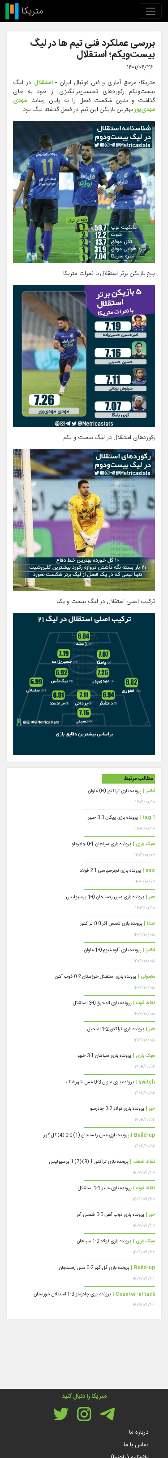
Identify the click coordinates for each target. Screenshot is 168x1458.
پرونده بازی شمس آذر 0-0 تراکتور (117, 923)
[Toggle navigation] (151, 11)
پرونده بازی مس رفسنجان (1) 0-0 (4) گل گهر (99, 1135)
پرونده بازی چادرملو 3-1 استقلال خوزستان (94, 1294)
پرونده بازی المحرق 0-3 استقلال (114, 1003)
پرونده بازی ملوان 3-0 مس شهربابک (110, 1082)
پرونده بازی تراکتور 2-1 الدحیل (121, 1029)
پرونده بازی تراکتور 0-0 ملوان (121, 791)
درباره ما (139, 1432)
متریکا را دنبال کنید (84, 1396)
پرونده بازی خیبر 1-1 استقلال (116, 1188)
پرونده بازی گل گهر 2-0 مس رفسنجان (107, 1268)
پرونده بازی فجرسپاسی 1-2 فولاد (117, 870)
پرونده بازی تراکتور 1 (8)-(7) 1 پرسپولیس (102, 1162)
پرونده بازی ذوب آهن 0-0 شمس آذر (116, 1215)
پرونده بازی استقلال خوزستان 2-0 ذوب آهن (105, 976)
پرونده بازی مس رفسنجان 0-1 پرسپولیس (110, 897)
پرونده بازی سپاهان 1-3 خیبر (116, 1055)
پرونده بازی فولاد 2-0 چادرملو (122, 1108)
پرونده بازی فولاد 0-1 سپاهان (116, 1241)
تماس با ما (136, 1445)
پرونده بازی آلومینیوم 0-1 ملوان (119, 950)
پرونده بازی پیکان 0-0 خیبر (121, 817)
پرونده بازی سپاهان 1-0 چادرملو (113, 844)
